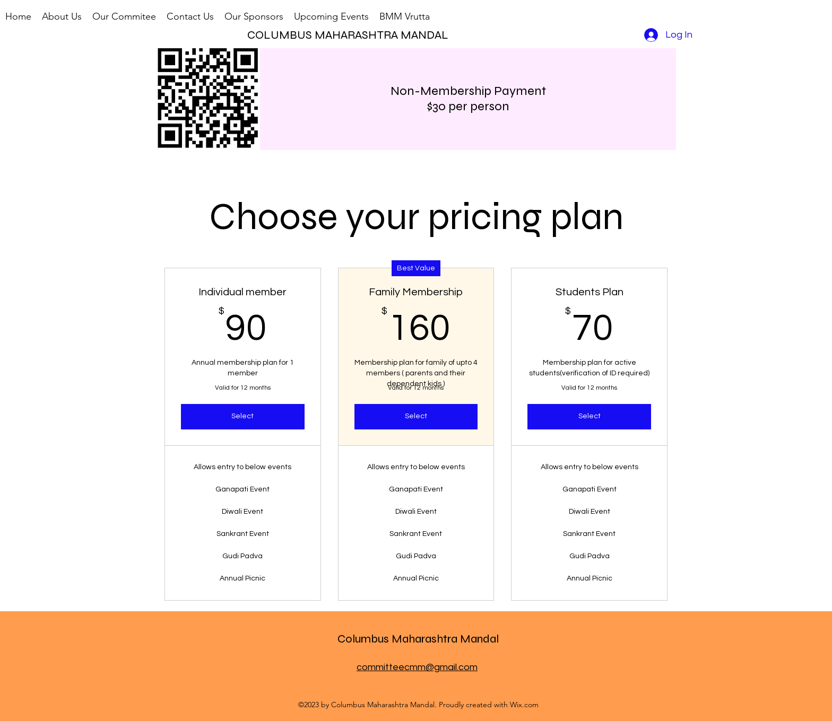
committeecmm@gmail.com (417, 667)
